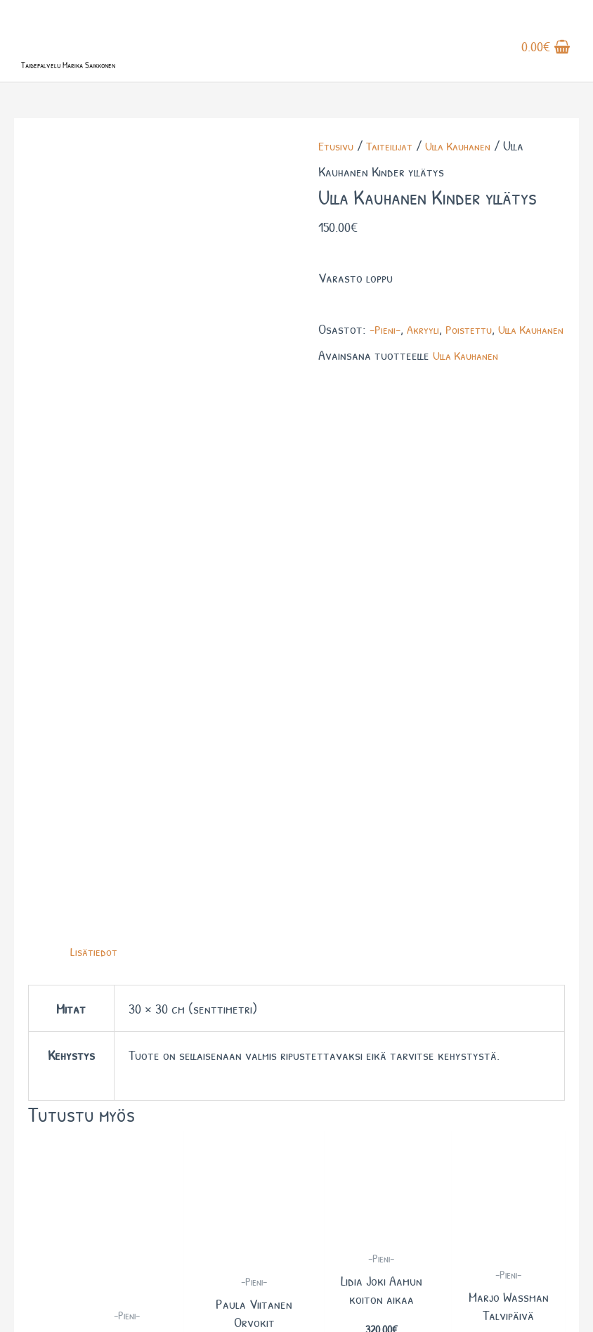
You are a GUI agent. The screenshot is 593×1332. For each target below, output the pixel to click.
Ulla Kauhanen (472, 174)
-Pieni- (387, 357)
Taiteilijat (396, 174)
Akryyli (428, 357)
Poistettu (479, 357)
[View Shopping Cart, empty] (546, 62)
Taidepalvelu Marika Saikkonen (122, 89)
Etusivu (338, 174)
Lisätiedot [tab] (96, 410)
